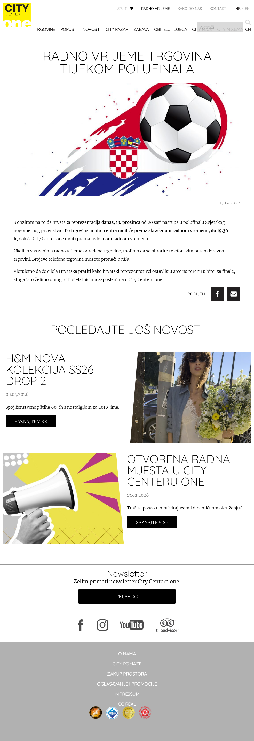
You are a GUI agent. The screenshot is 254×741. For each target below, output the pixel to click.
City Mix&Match (59, 37)
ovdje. (123, 259)
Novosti (93, 29)
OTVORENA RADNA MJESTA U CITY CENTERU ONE (178, 470)
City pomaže (127, 664)
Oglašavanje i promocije (127, 684)
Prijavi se (127, 596)
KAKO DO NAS (190, 9)
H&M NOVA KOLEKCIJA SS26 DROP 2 (49, 369)
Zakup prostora (127, 674)
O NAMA (127, 654)
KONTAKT (218, 9)
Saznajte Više (31, 421)
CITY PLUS (204, 29)
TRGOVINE (47, 29)
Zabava (143, 29)
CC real (127, 704)
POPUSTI (70, 29)
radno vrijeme (155, 9)
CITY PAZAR (118, 29)
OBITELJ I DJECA (172, 29)
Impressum (127, 694)
